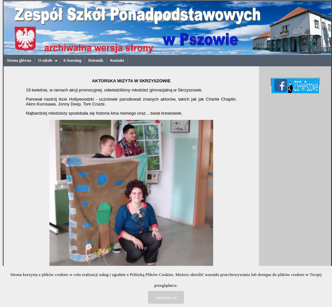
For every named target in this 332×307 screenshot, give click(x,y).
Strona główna (19, 60)
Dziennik (95, 60)
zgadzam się (166, 297)
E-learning (73, 60)
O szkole (48, 60)
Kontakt (117, 60)
